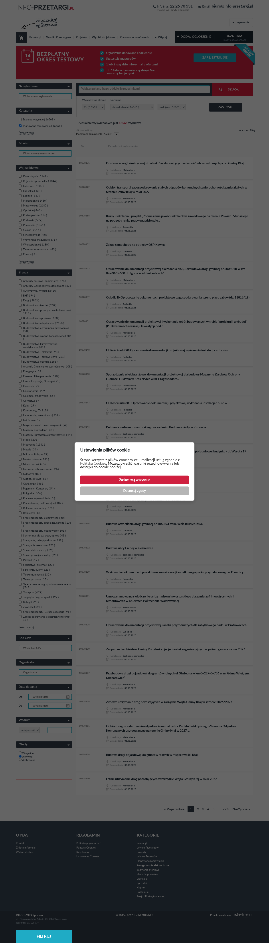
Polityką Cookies (93, 463)
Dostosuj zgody (134, 491)
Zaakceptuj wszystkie (134, 480)
